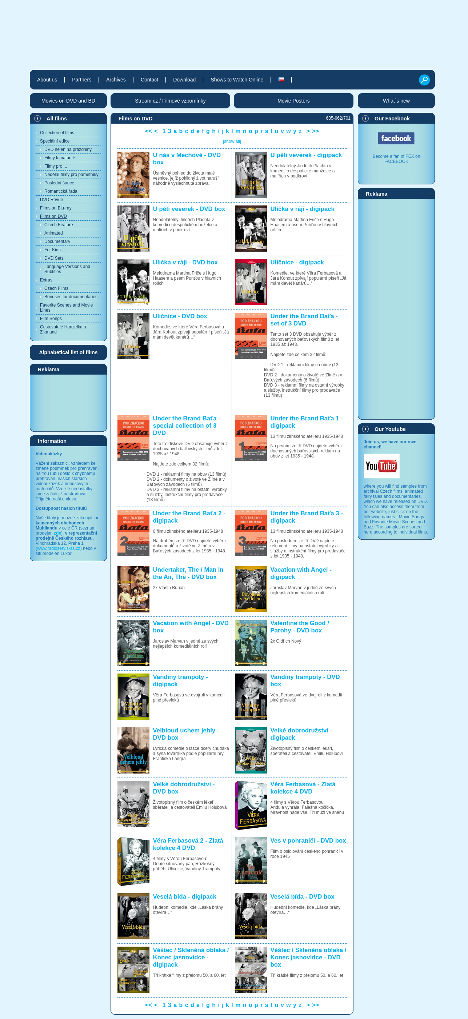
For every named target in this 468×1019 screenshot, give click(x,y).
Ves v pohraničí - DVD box (308, 840)
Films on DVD (53, 216)
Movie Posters (293, 101)
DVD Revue (51, 199)
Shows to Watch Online (237, 80)
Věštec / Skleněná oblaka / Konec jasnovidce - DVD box (309, 957)
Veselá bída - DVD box (303, 896)
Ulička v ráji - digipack (303, 208)
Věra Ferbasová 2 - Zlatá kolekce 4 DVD (188, 844)
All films (57, 118)
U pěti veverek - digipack (306, 155)
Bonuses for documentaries (70, 296)
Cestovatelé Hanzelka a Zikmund (63, 329)
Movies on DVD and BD (68, 101)
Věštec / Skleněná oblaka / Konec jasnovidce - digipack (191, 957)
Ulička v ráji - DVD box (185, 262)
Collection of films (57, 132)
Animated (53, 233)
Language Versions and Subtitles (67, 269)
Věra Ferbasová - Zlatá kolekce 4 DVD (303, 788)
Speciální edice (54, 141)
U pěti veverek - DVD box (189, 208)
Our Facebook (392, 118)
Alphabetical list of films (68, 352)
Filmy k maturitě (59, 157)
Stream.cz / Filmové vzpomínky (170, 101)
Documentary (57, 241)
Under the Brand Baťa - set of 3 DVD (304, 320)
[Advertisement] (68, 402)
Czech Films (56, 288)
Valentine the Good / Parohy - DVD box (300, 627)
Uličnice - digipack (297, 262)
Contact (149, 80)
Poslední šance (59, 182)
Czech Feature (58, 224)
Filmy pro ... (55, 166)
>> (315, 131)
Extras (46, 280)
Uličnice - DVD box (180, 316)
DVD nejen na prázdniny (68, 149)
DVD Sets (54, 258)
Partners (81, 80)
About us (47, 80)
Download (184, 80)
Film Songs (51, 318)
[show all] (232, 141)
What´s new (396, 101)
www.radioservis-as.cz (58, 548)
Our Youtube (390, 429)
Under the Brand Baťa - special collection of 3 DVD (186, 425)
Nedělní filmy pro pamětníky (71, 174)
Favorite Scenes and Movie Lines (66, 308)
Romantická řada (60, 191)
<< (148, 131)
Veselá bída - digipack (184, 896)
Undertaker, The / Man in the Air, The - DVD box (188, 573)
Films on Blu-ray (56, 208)
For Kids (52, 249)
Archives (116, 80)
